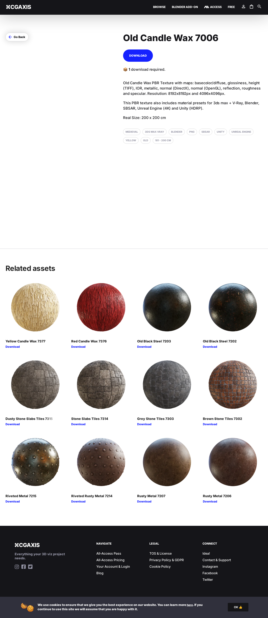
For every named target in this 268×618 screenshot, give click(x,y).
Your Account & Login (113, 566)
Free (231, 7)
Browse (159, 7)
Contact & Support (216, 560)
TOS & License (160, 553)
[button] (17, 37)
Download (138, 55)
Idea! (206, 553)
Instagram (210, 566)
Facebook (210, 573)
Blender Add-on (185, 7)
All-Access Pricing (110, 560)
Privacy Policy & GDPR (166, 560)
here (190, 605)
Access (216, 7)
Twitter (207, 580)
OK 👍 (238, 607)
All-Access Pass (108, 553)
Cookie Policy (160, 566)
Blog (99, 573)
